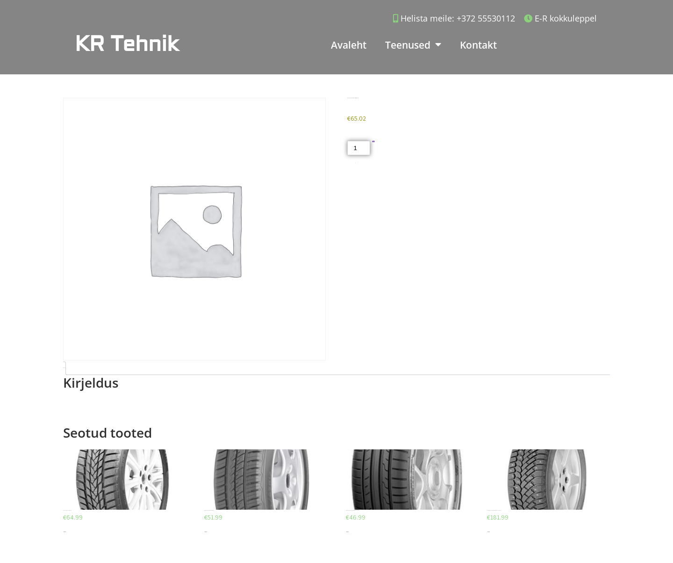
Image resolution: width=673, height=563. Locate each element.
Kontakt (478, 44)
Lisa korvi (373, 141)
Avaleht (348, 44)
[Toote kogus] (358, 148)
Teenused (413, 44)
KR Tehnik (127, 44)
